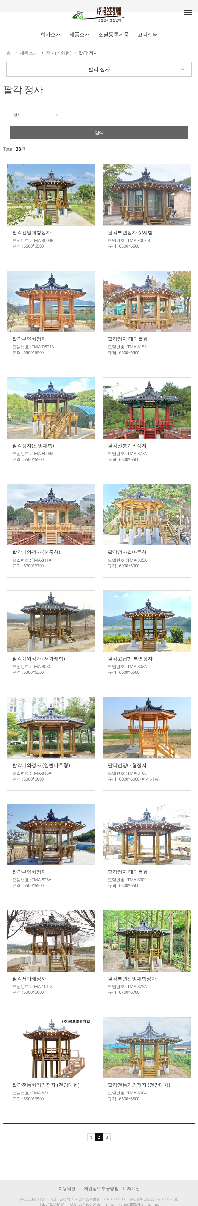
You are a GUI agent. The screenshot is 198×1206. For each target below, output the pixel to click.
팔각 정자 (88, 53)
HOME (8, 53)
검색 (99, 132)
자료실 (133, 1188)
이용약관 (67, 1188)
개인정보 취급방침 (101, 1188)
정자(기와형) (58, 53)
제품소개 (29, 53)
